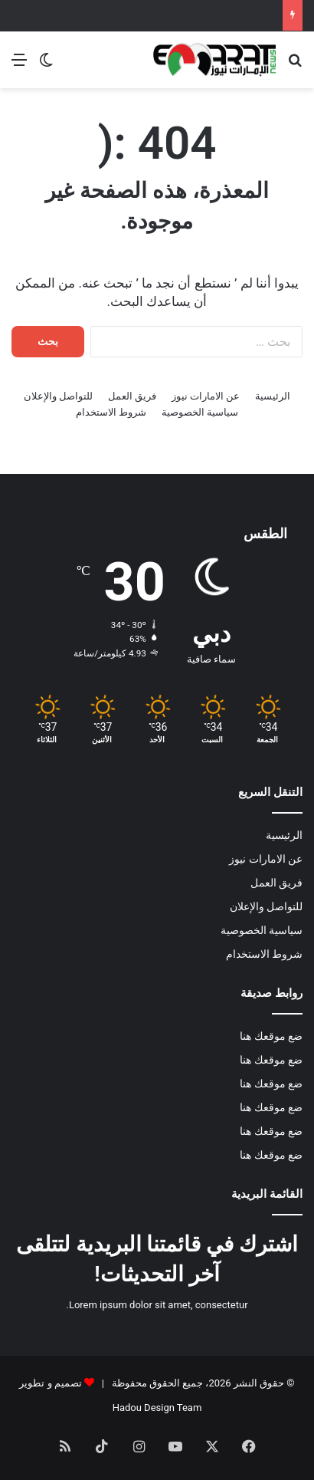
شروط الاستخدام (111, 412)
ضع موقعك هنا (271, 1036)
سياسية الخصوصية (200, 412)
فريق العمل (132, 396)
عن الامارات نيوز (206, 396)
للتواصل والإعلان (58, 396)
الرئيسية (272, 396)
